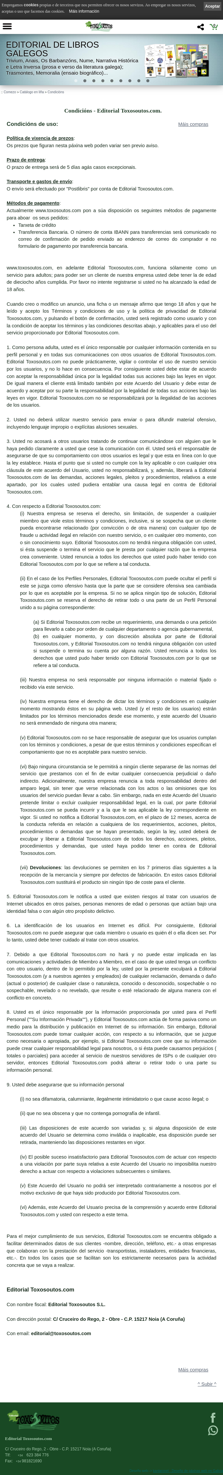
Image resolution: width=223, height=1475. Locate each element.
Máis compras (193, 124)
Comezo (10, 92)
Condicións (56, 92)
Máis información (84, 11)
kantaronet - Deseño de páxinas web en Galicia (188, 1471)
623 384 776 (33, 1455)
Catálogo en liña (32, 92)
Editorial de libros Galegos (52, 49)
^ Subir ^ (207, 1384)
